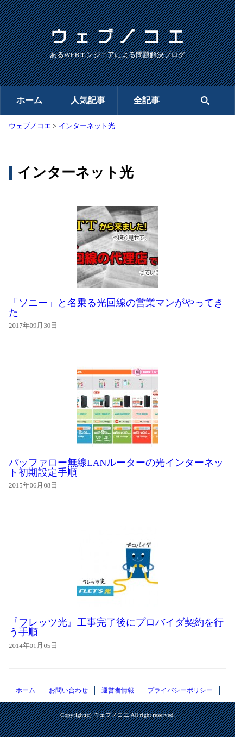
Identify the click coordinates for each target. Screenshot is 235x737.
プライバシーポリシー (180, 690)
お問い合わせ (68, 690)
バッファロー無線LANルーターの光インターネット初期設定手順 (116, 467)
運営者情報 (117, 690)
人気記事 (88, 100)
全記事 (147, 100)
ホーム (29, 100)
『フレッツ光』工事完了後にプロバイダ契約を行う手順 (116, 627)
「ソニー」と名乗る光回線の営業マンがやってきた (116, 307)
